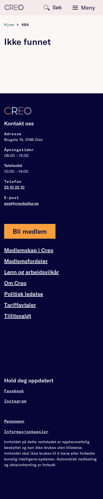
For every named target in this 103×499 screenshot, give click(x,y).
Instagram (15, 401)
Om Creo (15, 283)
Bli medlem (30, 231)
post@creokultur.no (21, 203)
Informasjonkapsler (26, 431)
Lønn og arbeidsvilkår (31, 272)
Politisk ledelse (23, 293)
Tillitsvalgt (17, 315)
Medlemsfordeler (26, 261)
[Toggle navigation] (84, 8)
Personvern (14, 421)
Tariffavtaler (20, 305)
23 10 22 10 (14, 187)
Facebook (14, 390)
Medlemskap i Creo (28, 250)
